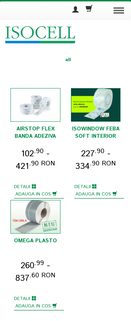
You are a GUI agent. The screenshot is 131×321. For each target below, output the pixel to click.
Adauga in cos (36, 194)
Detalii (25, 187)
